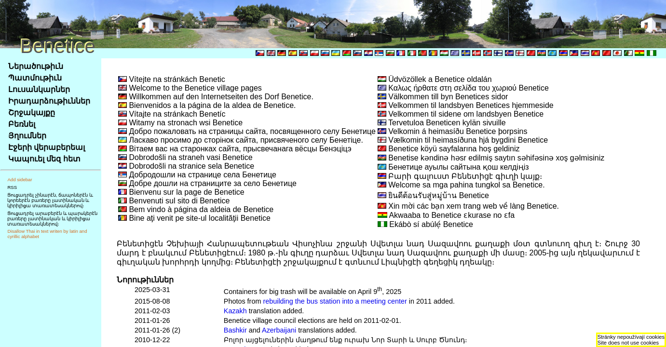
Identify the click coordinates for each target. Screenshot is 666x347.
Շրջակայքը (31, 112)
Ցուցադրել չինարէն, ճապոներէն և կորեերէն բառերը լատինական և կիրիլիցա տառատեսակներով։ (50, 200)
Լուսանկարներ (39, 89)
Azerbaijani (279, 330)
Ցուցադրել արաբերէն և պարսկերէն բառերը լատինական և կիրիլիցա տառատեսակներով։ (52, 219)
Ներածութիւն (35, 66)
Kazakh (235, 311)
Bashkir (235, 330)
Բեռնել (21, 124)
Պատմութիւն (35, 78)
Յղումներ (27, 136)
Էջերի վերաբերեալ (46, 147)
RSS (12, 187)
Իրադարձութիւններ (49, 101)
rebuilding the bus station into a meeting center (335, 301)
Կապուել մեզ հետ (44, 159)
